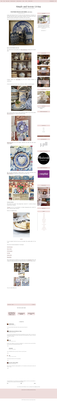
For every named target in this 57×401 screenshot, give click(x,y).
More (35, 383)
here (30, 19)
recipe (12, 304)
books (44, 215)
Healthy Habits (30, 1)
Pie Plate (8, 253)
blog (4, 1)
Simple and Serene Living (28, 6)
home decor (9, 304)
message (43, 133)
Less (7, 383)
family (44, 216)
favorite (44, 217)
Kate (34, 399)
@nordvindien (18, 79)
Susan (10, 340)
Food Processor (10, 246)
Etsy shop (30, 259)
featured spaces (12, 1)
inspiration (44, 222)
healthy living (44, 219)
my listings (42, 107)
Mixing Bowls (9, 257)
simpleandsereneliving (32, 389)
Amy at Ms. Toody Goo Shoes (13, 362)
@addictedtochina (10, 142)
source (21, 239)
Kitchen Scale (9, 255)
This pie (8, 207)
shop (23, 1)
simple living (44, 228)
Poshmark (41, 108)
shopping (44, 227)
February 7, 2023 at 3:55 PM (12, 349)
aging (44, 213)
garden (44, 218)
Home (1, 1)
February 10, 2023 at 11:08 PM (12, 356)
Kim (9, 355)
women (44, 230)
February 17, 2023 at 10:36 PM (12, 363)
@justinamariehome (10, 113)
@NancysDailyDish (10, 173)
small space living (44, 229)
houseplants (44, 221)
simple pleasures (18, 1)
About (26, 1)
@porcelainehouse (24, 49)
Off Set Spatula (9, 251)
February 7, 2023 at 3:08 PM (12, 332)
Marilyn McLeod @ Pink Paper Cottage (15, 331)
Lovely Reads (7, 1)
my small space (44, 224)
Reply (7, 328)
